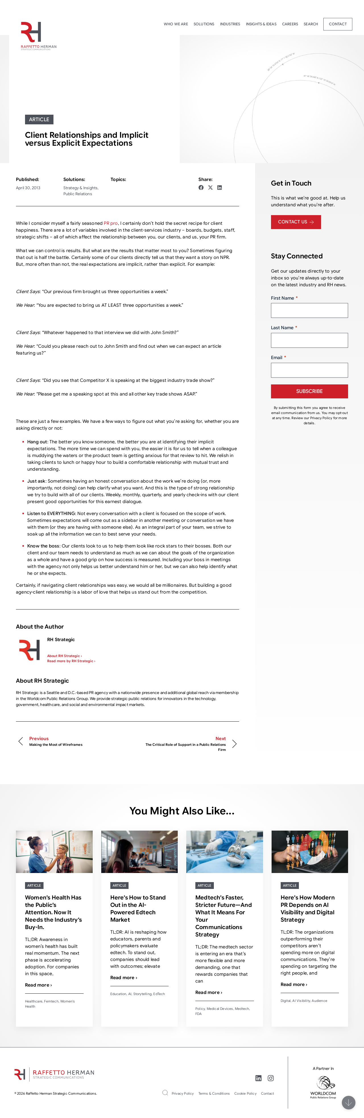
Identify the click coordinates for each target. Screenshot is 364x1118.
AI (129, 994)
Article (39, 119)
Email (278, 358)
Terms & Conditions (214, 1093)
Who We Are (176, 24)
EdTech (159, 994)
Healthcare (33, 1001)
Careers (290, 24)
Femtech (51, 1001)
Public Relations (77, 193)
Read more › (38, 985)
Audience (319, 1000)
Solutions (204, 24)
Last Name (284, 328)
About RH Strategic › (64, 656)
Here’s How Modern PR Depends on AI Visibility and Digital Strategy (308, 908)
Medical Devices (220, 1008)
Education (118, 994)
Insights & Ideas (261, 24)
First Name (284, 298)
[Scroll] (348, 1102)
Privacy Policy (183, 1093)
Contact (337, 24)
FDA (198, 1014)
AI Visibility (301, 1000)
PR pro (111, 223)
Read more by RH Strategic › (71, 661)
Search (311, 24)
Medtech (242, 1008)
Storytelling (142, 994)
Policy (200, 1008)
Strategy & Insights (80, 187)
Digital (286, 1000)
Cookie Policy (245, 1093)
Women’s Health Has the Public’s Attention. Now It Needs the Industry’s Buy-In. (53, 912)
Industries (230, 24)
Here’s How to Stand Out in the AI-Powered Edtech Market (138, 908)
